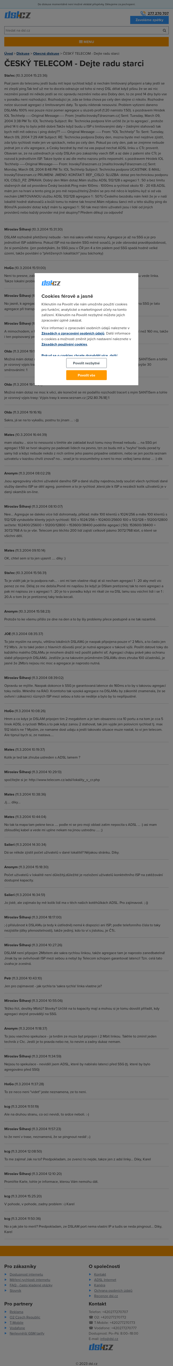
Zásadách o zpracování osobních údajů (72, 333)
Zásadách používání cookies (64, 344)
